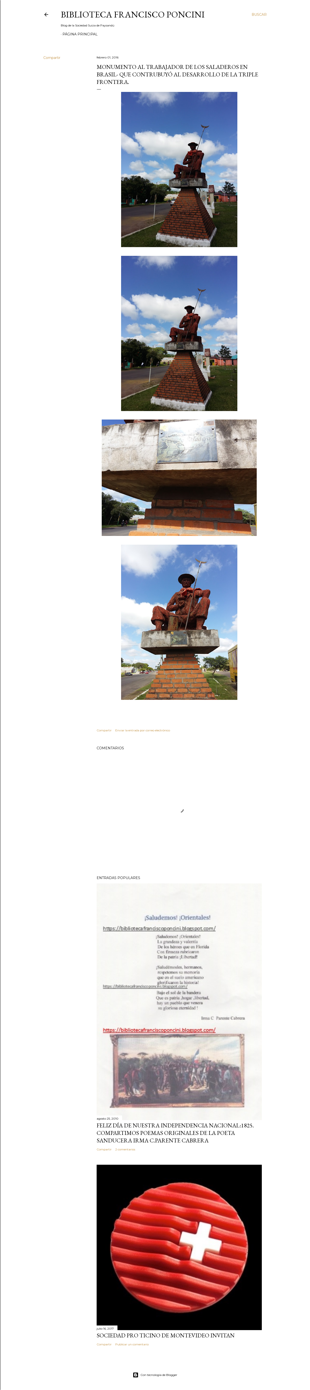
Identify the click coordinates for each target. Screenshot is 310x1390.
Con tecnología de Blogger (155, 1375)
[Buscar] (259, 14)
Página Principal (80, 34)
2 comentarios (125, 1149)
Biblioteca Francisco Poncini (133, 14)
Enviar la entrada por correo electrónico (142, 730)
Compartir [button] (51, 58)
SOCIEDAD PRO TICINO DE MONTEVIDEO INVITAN (166, 1335)
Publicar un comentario (132, 1344)
